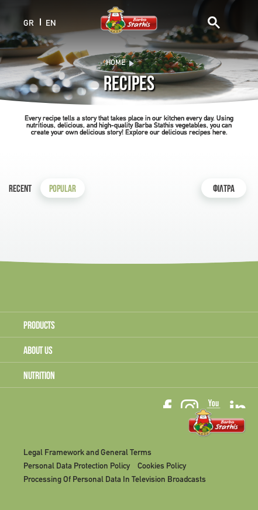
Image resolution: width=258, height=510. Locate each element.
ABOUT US (38, 351)
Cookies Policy (161, 466)
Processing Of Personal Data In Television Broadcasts (114, 480)
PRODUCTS (39, 326)
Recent (20, 190)
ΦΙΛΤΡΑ (224, 190)
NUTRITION (39, 376)
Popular (62, 190)
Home (115, 63)
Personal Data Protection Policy (76, 466)
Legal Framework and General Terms (87, 453)
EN (51, 23)
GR (28, 23)
